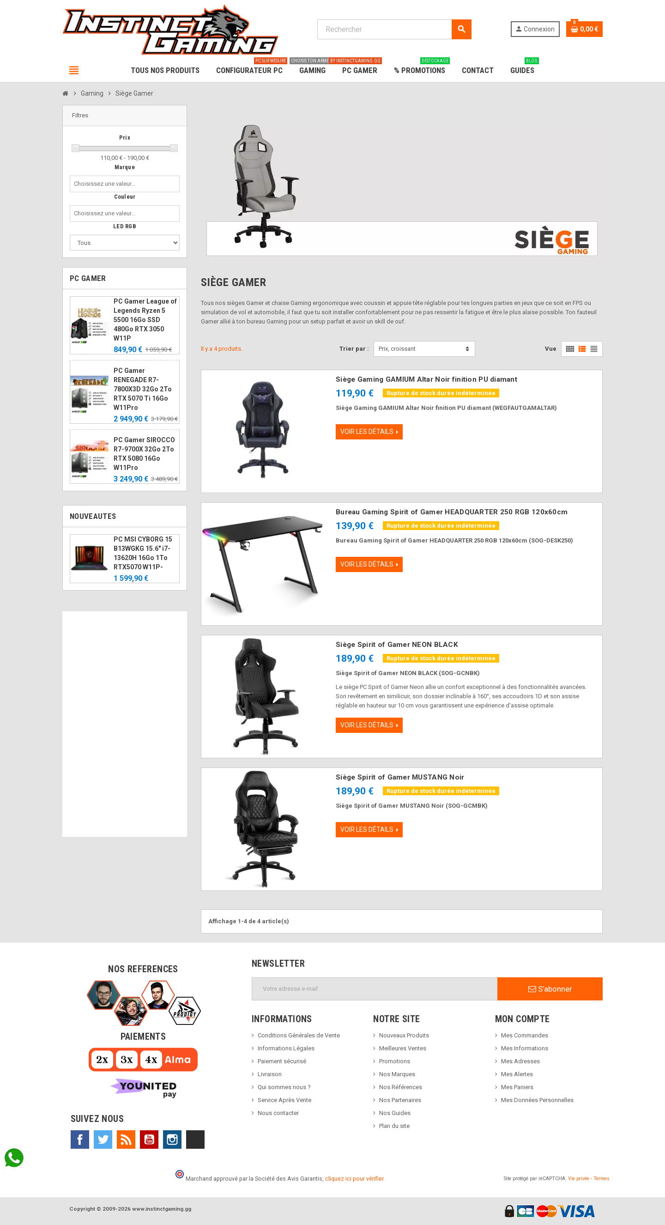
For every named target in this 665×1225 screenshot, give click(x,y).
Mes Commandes (524, 1035)
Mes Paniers (517, 1087)
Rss (126, 1139)
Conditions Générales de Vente (299, 1035)
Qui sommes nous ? (284, 1087)
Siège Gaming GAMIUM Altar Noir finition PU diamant (426, 379)
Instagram (172, 1139)
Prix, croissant (397, 348)
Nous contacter (278, 1112)
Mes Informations (524, 1048)
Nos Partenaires (400, 1100)
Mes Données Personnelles (537, 1100)
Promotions (394, 1061)
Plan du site (394, 1125)
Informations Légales (286, 1048)
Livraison (270, 1074)
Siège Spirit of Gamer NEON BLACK (397, 644)
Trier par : (354, 348)
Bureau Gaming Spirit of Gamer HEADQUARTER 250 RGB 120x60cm (452, 512)
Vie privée (578, 1179)
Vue (550, 348)
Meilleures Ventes (402, 1048)
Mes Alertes (517, 1074)
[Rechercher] (394, 29)
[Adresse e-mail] (375, 988)
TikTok (195, 1139)
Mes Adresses (520, 1061)
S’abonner (550, 988)
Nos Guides (395, 1112)
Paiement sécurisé (282, 1061)
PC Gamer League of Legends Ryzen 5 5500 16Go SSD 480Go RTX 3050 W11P (145, 320)
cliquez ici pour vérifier (354, 1178)
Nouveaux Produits (404, 1035)
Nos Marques (397, 1074)
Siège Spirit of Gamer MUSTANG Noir (400, 777)
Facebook (80, 1139)
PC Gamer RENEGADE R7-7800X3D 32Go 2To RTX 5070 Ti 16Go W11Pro (143, 389)
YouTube (149, 1139)
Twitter (103, 1139)
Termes (601, 1179)
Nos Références (400, 1087)
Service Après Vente (284, 1100)
